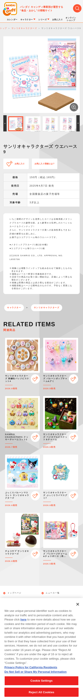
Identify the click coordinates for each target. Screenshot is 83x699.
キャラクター (14, 307)
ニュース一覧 (53, 593)
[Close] (78, 610)
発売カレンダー (16, 599)
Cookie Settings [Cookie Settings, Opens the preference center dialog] (41, 687)
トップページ (14, 593)
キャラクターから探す (57, 599)
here (23, 625)
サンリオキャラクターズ (47, 307)
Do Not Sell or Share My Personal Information (35, 677)
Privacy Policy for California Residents (30, 673)
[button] (5, 123)
